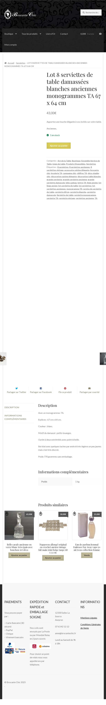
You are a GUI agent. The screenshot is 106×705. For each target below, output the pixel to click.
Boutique (8, 33)
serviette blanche (78, 192)
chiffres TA (82, 173)
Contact (64, 33)
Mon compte (10, 44)
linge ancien (92, 182)
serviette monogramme (85, 195)
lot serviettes (85, 186)
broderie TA (56, 173)
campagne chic (69, 173)
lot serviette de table (68, 186)
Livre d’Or (50, 33)
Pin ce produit (65, 397)
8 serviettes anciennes (79, 167)
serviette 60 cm (62, 192)
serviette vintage (67, 198)
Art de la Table (64, 161)
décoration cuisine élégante (64, 176)
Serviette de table (65, 195)
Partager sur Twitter (16, 397)
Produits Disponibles (75, 164)
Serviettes (20, 63)
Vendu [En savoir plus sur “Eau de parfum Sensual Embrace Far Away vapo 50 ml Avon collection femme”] (87, 561)
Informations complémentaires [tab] (15, 423)
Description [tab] (11, 413)
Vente (86, 633)
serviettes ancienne (85, 198)
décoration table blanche (89, 176)
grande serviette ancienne (75, 179)
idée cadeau (71, 182)
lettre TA (82, 182)
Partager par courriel (89, 397)
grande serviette (54, 179)
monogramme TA (74, 189)
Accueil (11, 63)
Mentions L (88, 623)
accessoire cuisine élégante (76, 170)
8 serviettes (62, 167)
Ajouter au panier (59, 145)
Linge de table (58, 164)
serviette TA (52, 198)
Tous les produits (30, 33)
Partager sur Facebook (41, 397)
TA (96, 198)
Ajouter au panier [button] (19, 561)
